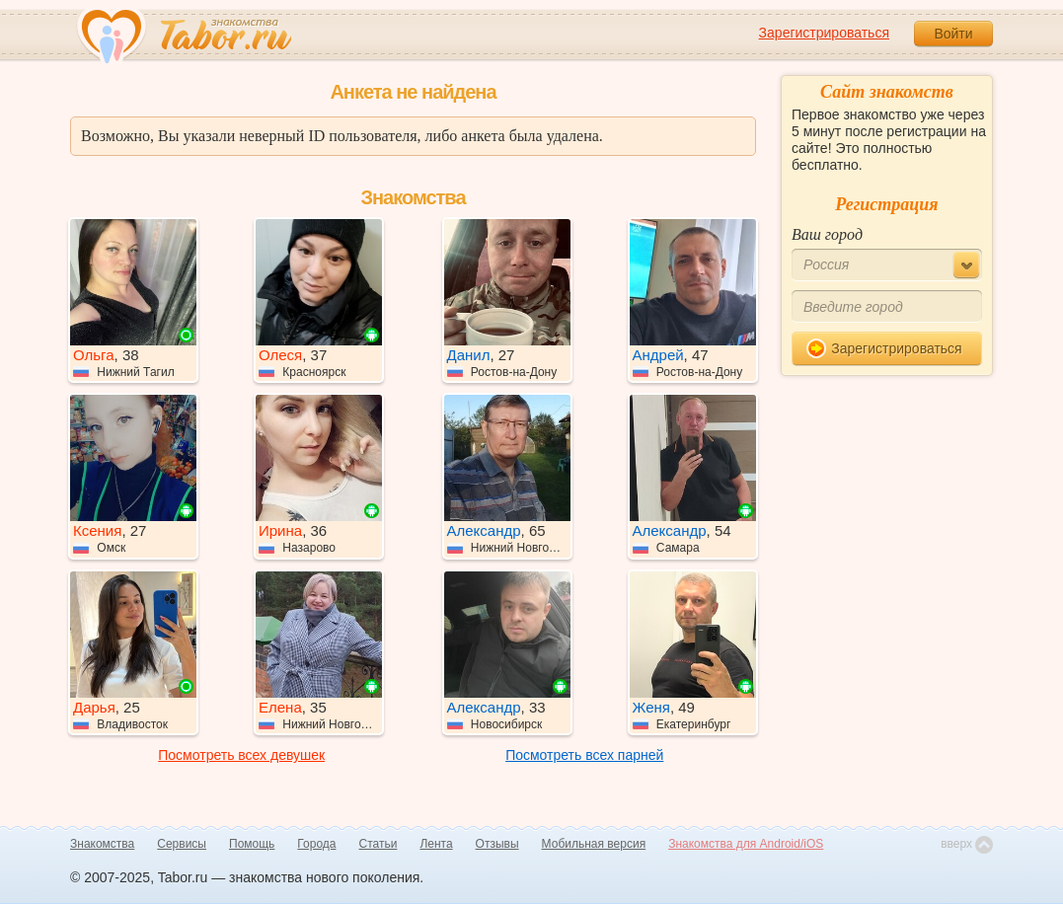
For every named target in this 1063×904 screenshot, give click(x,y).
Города (316, 844)
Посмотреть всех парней (584, 755)
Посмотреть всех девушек (241, 755)
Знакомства (102, 844)
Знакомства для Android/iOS (745, 844)
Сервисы (181, 844)
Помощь (251, 844)
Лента (435, 844)
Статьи (378, 844)
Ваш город (827, 234)
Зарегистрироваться (824, 32)
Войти (953, 33)
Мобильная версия (594, 844)
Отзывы (497, 844)
